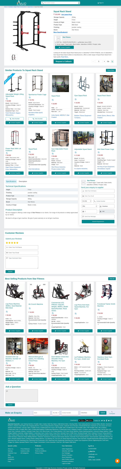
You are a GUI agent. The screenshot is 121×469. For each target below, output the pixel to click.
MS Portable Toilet (60, 427)
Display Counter (59, 425)
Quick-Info (11, 456)
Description (23, 181)
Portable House (35, 427)
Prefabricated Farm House (47, 427)
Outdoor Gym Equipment (81, 440)
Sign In (101, 2)
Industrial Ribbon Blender (98, 423)
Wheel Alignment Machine (70, 438)
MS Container (102, 427)
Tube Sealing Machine (84, 423)
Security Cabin (26, 427)
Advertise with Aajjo (67, 450)
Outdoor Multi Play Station (50, 423)
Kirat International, (34, 168)
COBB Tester (73, 432)
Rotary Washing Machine (86, 430)
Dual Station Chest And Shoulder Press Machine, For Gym (59, 358)
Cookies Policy (39, 448)
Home (5, 6)
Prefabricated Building (38, 429)
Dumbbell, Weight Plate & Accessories (17, 6)
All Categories (25, 452)
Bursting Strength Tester (84, 432)
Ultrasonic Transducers (44, 436)
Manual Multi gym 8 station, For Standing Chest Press (36, 358)
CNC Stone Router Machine (70, 430)
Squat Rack (30, 6)
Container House (87, 429)
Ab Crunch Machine (35, 304)
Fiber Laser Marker (30, 434)
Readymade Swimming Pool (65, 440)
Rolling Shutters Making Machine (35, 438)
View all (112, 278)
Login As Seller (66, 463)
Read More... (65, 56)
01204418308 (92, 448)
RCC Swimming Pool (51, 440)
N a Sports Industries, (81, 168)
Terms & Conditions (40, 450)
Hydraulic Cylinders (20, 430)
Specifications (11, 181)
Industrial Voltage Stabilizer (101, 430)
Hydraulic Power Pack (33, 430)
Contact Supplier (65, 46)
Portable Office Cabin (25, 429)
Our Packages (66, 452)
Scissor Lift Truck (106, 425)
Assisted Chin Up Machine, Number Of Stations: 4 (13, 358)
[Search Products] (42, 2)
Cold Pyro (59, 441)
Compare (112, 412)
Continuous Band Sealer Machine (60, 436)
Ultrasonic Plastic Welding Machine (27, 436)
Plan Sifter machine (97, 434)
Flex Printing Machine (56, 430)
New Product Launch (68, 458)
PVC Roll (63, 434)
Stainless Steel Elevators (14, 427)
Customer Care (12, 452)
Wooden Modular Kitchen (18, 438)
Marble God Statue (55, 434)
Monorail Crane (65, 432)
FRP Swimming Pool (22, 440)
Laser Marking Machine (26, 423)
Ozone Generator (50, 441)
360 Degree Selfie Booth (69, 441)
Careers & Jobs (25, 450)
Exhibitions (11, 458)
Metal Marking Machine (42, 434)
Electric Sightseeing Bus (95, 440)
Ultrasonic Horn (108, 434)
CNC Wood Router (45, 430)
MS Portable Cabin (81, 427)
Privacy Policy (39, 452)
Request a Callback (64, 61)
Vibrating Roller (73, 423)
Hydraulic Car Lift (95, 425)
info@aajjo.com (92, 453)
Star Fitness (67, 36)
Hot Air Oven (105, 429)
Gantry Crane (48, 432)
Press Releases (25, 448)
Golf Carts (105, 440)
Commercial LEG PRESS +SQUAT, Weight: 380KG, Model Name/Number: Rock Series (59, 306)
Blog (9, 454)
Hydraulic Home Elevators (71, 425)
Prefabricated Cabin (13, 429)
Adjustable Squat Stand (83, 149)
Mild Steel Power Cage (105, 149)
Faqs (9, 461)
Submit (10, 271)
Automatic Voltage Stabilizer (25, 432)
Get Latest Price (66, 14)
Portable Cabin (38, 423)
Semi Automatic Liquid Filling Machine (100, 436)
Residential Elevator (84, 425)
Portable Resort (70, 427)
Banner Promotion (67, 454)
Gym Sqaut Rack (80, 95)
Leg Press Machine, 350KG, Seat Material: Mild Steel (14, 305)
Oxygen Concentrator (39, 441)
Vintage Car (11, 441)
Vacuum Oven (97, 429)
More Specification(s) (61, 31)
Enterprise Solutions (67, 461)
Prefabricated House (65, 429)
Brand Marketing (66, 456)
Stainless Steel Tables (20, 425)
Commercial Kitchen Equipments (82, 434)
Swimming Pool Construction (37, 440)
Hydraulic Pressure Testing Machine (101, 432)
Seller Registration (67, 448)
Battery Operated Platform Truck (24, 441)
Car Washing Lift (49, 438)
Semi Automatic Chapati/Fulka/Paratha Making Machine (93, 438)
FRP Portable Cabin (92, 427)
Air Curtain (69, 434)
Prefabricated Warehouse (52, 429)
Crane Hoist (56, 432)
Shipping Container (77, 429)
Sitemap (10, 450)
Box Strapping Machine (33, 425)
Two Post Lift (58, 438)
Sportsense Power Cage (37, 94)
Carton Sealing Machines (47, 425)
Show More (110, 70)
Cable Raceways (12, 436)
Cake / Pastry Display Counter (16, 434)
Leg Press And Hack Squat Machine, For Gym (81, 306)
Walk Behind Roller (63, 423)
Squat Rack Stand (104, 95)
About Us (10, 448)
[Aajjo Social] (102, 420)
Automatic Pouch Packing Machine (79, 436)
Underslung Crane (39, 432)
